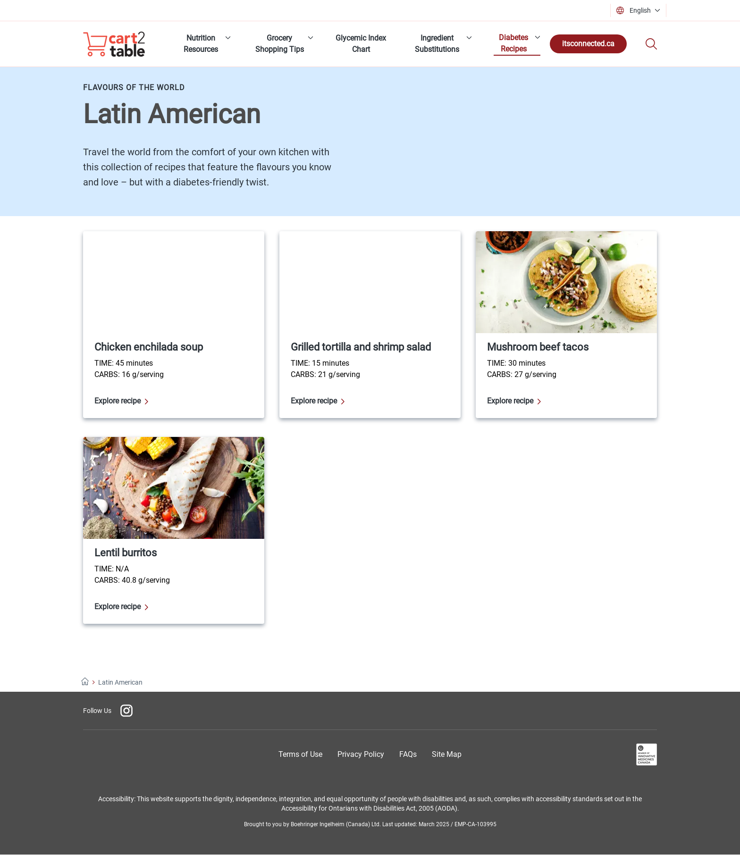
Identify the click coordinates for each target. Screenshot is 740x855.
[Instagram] (126, 710)
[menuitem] (204, 44)
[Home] (85, 682)
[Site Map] (447, 754)
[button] (641, 10)
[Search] (651, 44)
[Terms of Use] (300, 754)
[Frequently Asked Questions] (408, 754)
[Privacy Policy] (360, 754)
